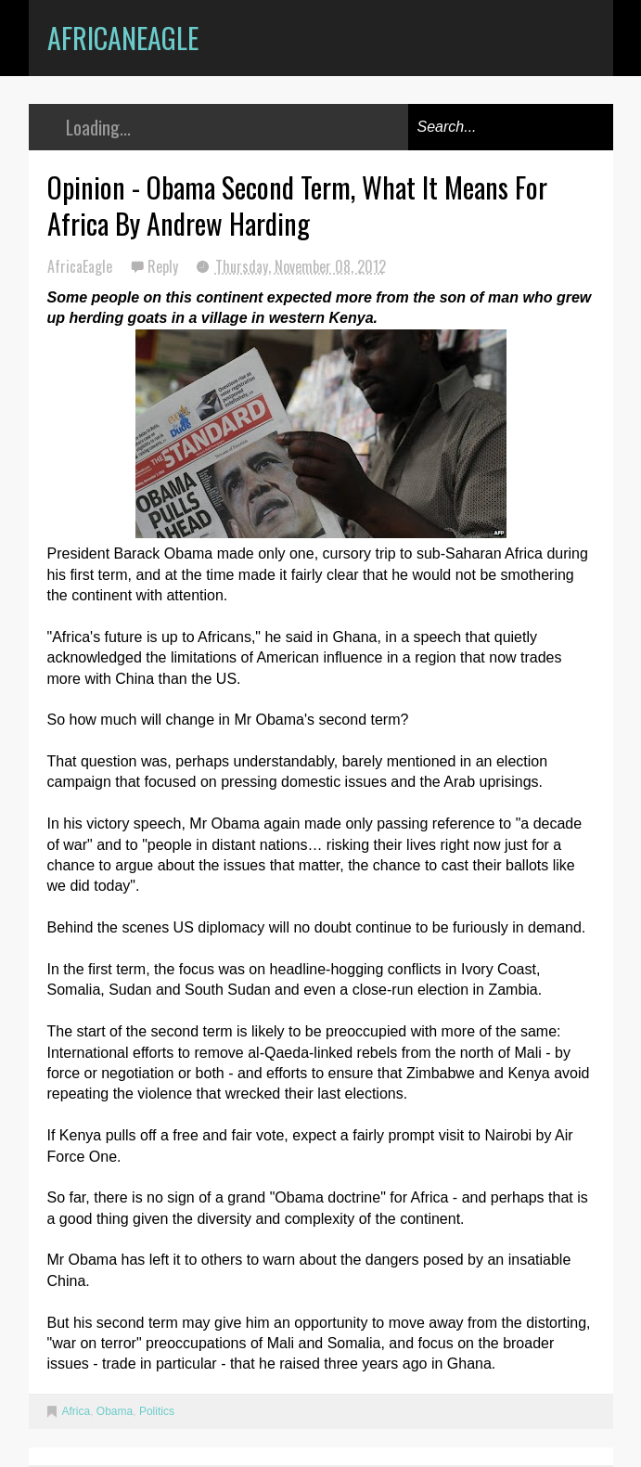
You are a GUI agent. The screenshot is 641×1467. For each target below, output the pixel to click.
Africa (76, 1411)
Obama (114, 1411)
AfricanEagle (123, 37)
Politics (156, 1411)
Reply (164, 266)
